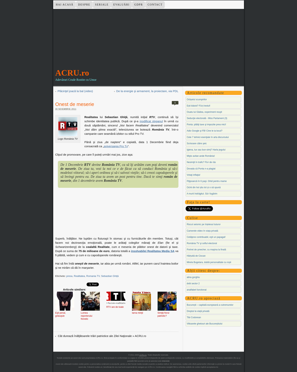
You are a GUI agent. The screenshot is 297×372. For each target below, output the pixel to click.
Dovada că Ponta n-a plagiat (201, 168)
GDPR (138, 4)
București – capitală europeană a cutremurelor (210, 305)
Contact (155, 4)
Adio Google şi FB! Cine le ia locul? (204, 130)
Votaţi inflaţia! (193, 175)
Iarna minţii (137, 313)
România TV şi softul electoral (202, 243)
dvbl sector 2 (193, 283)
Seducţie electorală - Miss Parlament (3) (207, 118)
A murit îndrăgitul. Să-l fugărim (202, 193)
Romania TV (93, 276)
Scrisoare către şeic (197, 143)
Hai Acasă (64, 4)
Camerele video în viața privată (202, 230)
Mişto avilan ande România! (201, 156)
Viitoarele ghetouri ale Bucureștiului (204, 323)
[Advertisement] (148, 41)
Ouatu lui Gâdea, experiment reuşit (204, 112)
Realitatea (79, 276)
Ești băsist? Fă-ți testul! (198, 105)
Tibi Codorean (194, 317)
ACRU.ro (72, 73)
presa (69, 276)
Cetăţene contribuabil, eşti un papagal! (206, 237)
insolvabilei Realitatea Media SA (152, 251)
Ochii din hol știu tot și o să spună (204, 187)
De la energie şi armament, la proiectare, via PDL (147, 91)
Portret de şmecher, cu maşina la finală (206, 249)
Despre (84, 4)
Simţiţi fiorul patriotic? (163, 314)
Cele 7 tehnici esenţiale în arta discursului (208, 137)
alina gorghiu (193, 277)
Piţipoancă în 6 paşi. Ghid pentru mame (207, 181)
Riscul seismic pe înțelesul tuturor (204, 224)
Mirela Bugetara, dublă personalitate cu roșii (209, 262)
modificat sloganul (151, 121)
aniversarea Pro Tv (116, 146)
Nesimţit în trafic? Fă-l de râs (201, 162)
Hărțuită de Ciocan (196, 256)
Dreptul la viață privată (198, 311)
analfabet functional (196, 289)
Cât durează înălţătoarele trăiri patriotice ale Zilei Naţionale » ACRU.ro (102, 336)
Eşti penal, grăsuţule (60, 314)
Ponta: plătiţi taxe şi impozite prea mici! (206, 124)
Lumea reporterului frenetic (86, 316)
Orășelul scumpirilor (197, 99)
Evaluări (121, 4)
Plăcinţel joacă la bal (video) (75, 91)
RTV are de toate (115, 307)
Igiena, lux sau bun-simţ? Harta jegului (206, 149)
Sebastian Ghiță (110, 276)
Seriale (102, 4)
